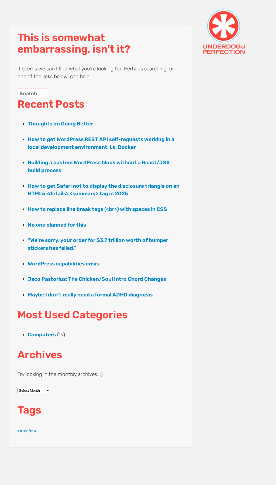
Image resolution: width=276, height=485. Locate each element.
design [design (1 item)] (22, 430)
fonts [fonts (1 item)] (32, 430)
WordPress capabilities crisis (63, 264)
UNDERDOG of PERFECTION (233, 27)
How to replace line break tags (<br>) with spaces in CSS (97, 209)
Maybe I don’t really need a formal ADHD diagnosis (90, 295)
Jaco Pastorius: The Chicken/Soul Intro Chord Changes (97, 279)
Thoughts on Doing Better (60, 124)
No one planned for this (57, 225)
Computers (42, 335)
